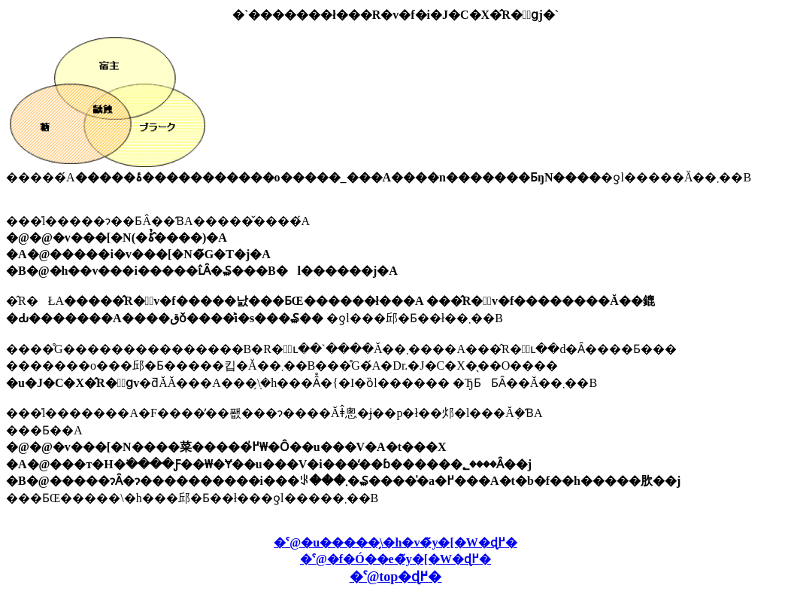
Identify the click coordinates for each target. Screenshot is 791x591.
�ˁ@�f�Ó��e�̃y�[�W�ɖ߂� (395, 559)
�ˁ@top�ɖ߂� (396, 576)
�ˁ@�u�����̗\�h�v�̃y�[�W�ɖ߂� (395, 542)
